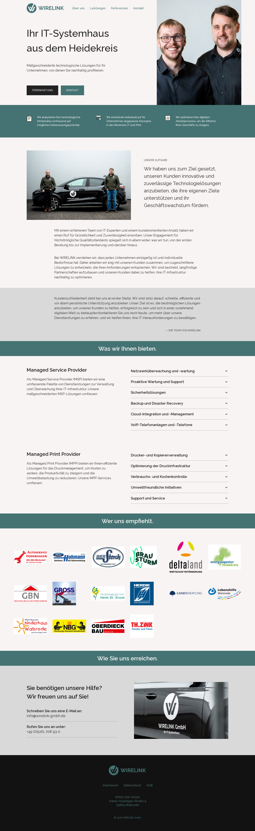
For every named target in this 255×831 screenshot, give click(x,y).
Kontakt (138, 8)
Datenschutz (132, 785)
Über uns (78, 8)
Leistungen (98, 8)
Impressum (110, 785)
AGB (149, 785)
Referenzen (119, 8)
